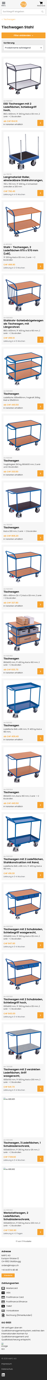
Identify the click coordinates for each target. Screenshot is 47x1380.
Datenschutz (7, 1369)
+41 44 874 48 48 (10, 1269)
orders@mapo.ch (10, 1265)
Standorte (8, 1275)
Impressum (7, 1363)
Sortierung (9, 42)
